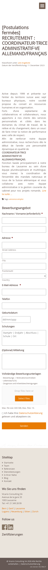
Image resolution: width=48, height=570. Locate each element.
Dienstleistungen (12, 471)
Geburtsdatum (10, 312)
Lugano (5, 511)
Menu (42, 6)
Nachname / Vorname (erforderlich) (22, 213)
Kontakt (8, 481)
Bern (4, 508)
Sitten (27, 511)
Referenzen (9, 468)
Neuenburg (16, 511)
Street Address (9, 250)
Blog (6, 478)
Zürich (35, 511)
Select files (24, 398)
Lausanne (20, 508)
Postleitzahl (7, 271)
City (4, 260)
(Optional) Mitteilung (13, 350)
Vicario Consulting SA (18, 561)
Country (6, 280)
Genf (11, 508)
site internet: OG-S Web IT (38, 567)
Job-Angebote (24, 62)
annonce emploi (16, 199)
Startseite (8, 462)
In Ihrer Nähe (10, 475)
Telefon (6, 299)
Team (6, 465)
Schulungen (8, 326)
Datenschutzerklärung (30, 413)
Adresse (7, 238)
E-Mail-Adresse (11, 285)
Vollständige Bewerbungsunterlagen (21, 373)
